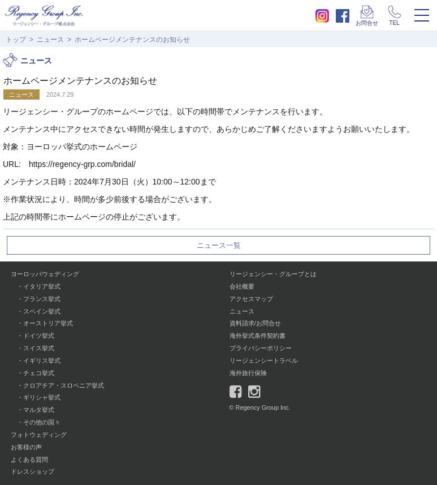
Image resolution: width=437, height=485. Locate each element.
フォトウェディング (39, 434)
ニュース (50, 40)
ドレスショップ (32, 471)
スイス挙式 (38, 348)
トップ (16, 40)
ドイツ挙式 (38, 335)
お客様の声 (26, 447)
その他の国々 (41, 422)
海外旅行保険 (248, 373)
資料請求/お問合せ (255, 323)
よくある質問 (29, 459)
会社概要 (242, 286)
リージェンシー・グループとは (273, 274)
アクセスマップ (251, 298)
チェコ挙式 (38, 373)
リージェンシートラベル (264, 360)
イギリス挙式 (41, 360)
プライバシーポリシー (261, 348)
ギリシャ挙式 (41, 397)
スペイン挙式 (41, 311)
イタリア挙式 (41, 286)
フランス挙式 (41, 298)
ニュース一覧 (219, 246)
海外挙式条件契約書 (257, 335)
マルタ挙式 (38, 409)
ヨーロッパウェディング (45, 274)
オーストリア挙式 (48, 323)
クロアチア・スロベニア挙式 (63, 385)
